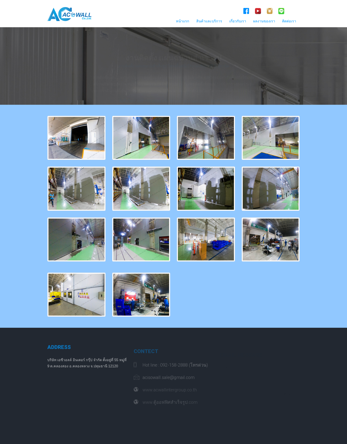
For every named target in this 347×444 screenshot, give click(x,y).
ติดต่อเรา (289, 21)
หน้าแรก (182, 21)
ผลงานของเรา (264, 21)
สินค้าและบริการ (209, 21)
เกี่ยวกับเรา (237, 21)
